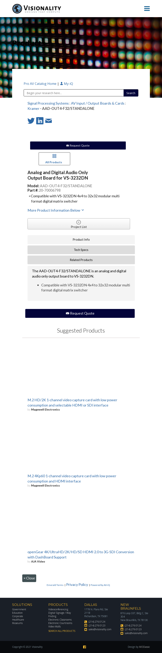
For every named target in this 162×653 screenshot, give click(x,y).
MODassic (144, 647)
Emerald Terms (55, 584)
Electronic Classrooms (60, 619)
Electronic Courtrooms (60, 623)
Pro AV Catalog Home (40, 83)
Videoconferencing (58, 609)
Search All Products (61, 631)
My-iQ (66, 83)
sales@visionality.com (100, 629)
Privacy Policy (77, 584)
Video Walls (54, 626)
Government (19, 609)
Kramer (33, 108)
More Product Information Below (56, 210)
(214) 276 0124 (97, 621)
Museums (17, 623)
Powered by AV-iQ (100, 584)
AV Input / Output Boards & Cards (97, 103)
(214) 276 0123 (97, 625)
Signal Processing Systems (48, 103)
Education (17, 613)
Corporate (17, 616)
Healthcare (18, 619)
